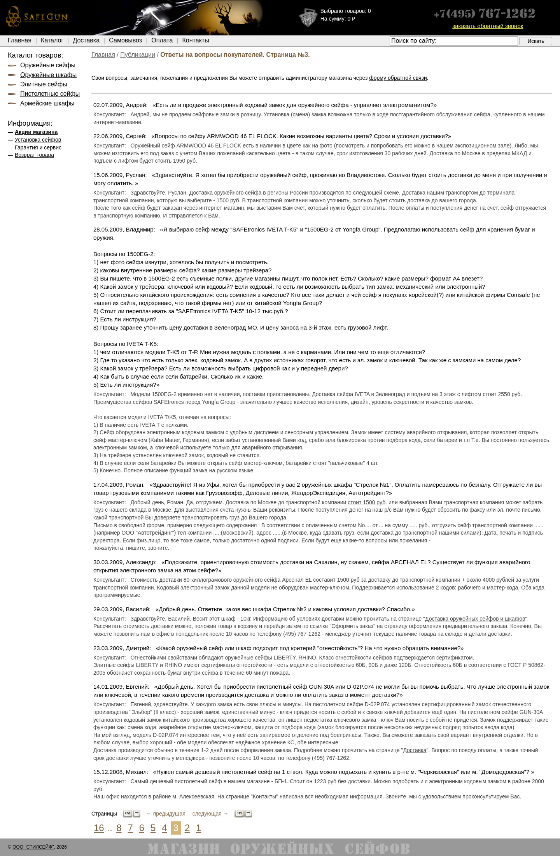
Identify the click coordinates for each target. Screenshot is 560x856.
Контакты (195, 40)
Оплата (162, 40)
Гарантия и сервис (38, 147)
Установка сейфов (38, 140)
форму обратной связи (398, 78)
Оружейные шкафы (48, 75)
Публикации (137, 54)
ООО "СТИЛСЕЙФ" (33, 847)
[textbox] (454, 41)
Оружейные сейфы (47, 65)
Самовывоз (125, 40)
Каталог (52, 40)
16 (99, 828)
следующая (207, 813)
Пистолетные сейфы (50, 93)
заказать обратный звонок (487, 26)
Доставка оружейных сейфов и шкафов (475, 619)
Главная (20, 40)
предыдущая (169, 813)
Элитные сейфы (43, 84)
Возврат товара (34, 155)
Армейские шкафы (47, 103)
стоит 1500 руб (366, 502)
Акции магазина (36, 132)
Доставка (86, 40)
